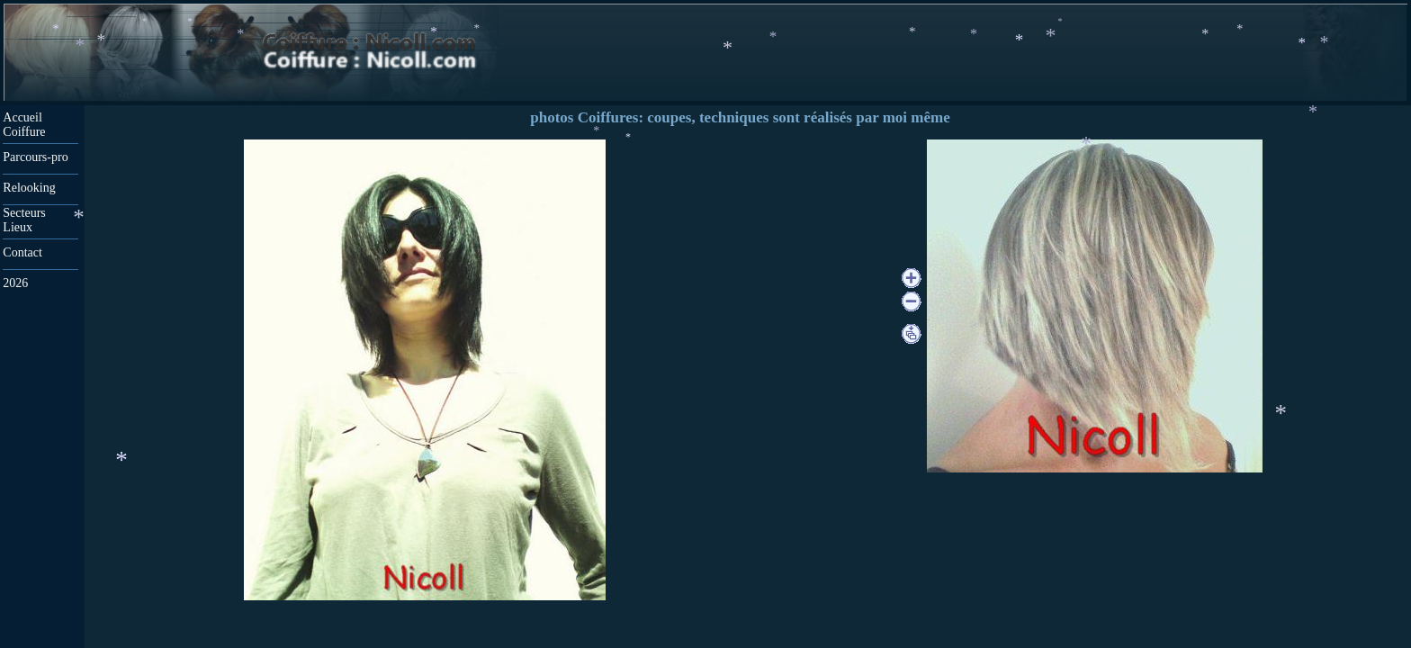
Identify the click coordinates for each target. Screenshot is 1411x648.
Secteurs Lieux (26, 220)
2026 (15, 283)
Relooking (29, 187)
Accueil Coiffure (24, 125)
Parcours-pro (35, 157)
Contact (22, 252)
